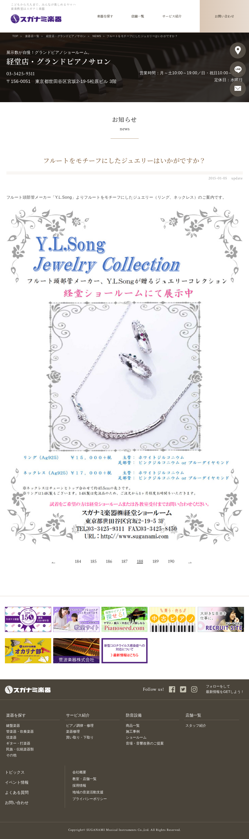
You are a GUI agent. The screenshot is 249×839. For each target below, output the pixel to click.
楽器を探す (16, 715)
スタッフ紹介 (195, 725)
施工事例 (133, 731)
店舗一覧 (193, 715)
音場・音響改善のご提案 (145, 743)
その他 (11, 755)
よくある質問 (17, 792)
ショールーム (136, 737)
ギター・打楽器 (18, 743)
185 (93, 561)
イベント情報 (17, 782)
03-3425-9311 (20, 73)
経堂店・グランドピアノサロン (66, 36)
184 (78, 561)
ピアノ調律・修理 (80, 725)
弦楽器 (11, 737)
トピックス (15, 772)
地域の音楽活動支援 (87, 792)
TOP (15, 36)
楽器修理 (73, 731)
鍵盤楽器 (13, 725)
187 (124, 561)
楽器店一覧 (32, 36)
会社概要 (79, 772)
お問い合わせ (17, 803)
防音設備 (134, 715)
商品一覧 (133, 725)
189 (155, 561)
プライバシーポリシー (89, 799)
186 (109, 561)
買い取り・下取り (80, 737)
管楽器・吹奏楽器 (20, 731)
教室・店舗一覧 (84, 779)
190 (171, 561)
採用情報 (79, 785)
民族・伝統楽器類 (20, 749)
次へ (193, 561)
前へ (56, 561)
